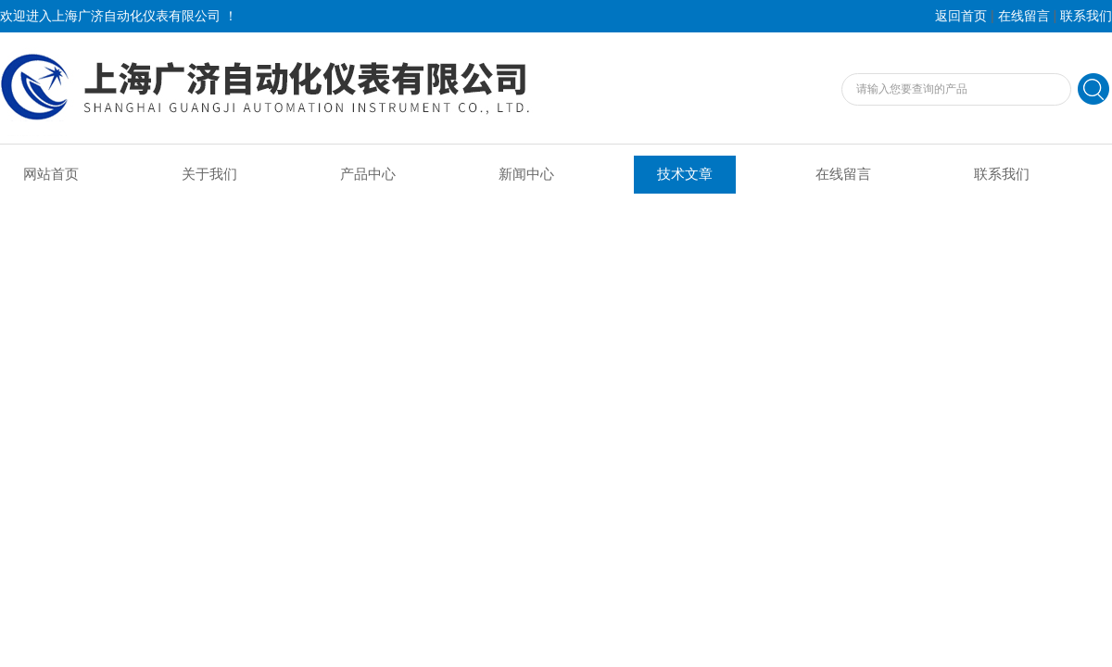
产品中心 (368, 174)
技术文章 (685, 174)
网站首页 (51, 174)
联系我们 (1086, 16)
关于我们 (209, 174)
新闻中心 (526, 174)
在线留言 (1024, 16)
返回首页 (961, 16)
